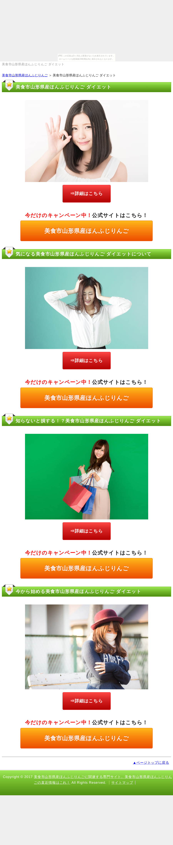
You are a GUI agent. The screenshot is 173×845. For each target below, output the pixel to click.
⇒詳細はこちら (86, 193)
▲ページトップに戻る (151, 763)
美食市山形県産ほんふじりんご (25, 75)
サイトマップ (122, 783)
